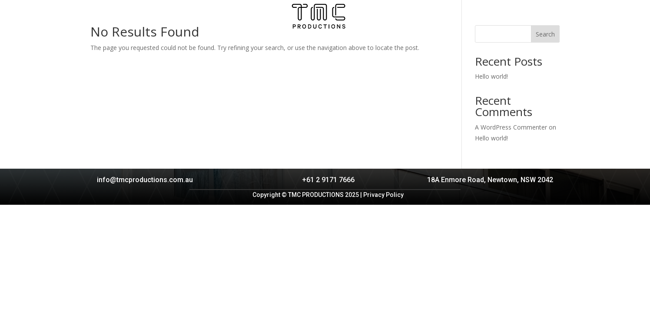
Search (545, 34)
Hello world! (491, 76)
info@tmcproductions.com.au (145, 180)
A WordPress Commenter (511, 127)
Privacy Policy (383, 194)
